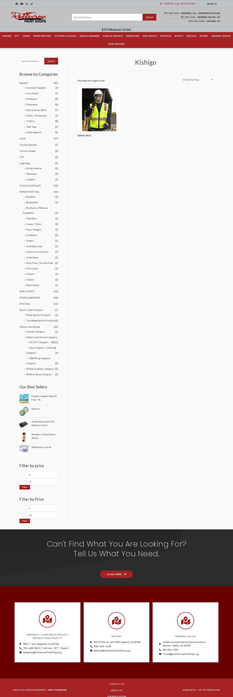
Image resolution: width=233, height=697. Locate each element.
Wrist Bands (32, 281)
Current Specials (28, 143)
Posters (30, 271)
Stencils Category (35, 327)
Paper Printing (42, 36)
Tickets (30, 276)
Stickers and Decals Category (42, 333)
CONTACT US (116, 679)
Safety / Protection (36, 115)
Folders (30, 238)
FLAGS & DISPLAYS (30, 184)
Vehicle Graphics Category (40, 364)
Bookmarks (32, 200)
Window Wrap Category (39, 369)
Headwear (31, 98)
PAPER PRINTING (29, 190)
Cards (26, 36)
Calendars (31, 216)
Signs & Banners (90, 36)
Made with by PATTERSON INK (201, 685)
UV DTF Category (39, 338)
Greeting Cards (34, 243)
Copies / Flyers (34, 221)
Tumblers (31, 177)
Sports (178, 36)
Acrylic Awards (34, 166)
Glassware (31, 172)
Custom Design (27, 149)
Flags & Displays (113, 36)
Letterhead (32, 254)
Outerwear (32, 104)
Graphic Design (221, 36)
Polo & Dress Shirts (36, 109)
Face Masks (32, 93)
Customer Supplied (36, 87)
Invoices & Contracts (37, 249)
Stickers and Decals (29, 322)
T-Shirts (30, 120)
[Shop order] (196, 79)
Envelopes (31, 232)
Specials (191, 36)
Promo (204, 36)
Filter (24, 482)
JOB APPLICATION (116, 691)
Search (149, 17)
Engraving (133, 36)
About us (116, 685)
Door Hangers (34, 227)
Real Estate (150, 36)
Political (165, 36)
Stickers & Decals (65, 36)
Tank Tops (31, 125)
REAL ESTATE (27, 288)
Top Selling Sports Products (41, 316)
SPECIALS (24, 300)
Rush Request (116, 44)
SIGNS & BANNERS (29, 294)
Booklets (31, 195)
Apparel (7, 36)
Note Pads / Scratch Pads (39, 260)
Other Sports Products (38, 311)
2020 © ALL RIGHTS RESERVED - (40, 685)
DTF (17, 36)
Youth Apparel (33, 131)
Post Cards (32, 265)
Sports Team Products (31, 306)
